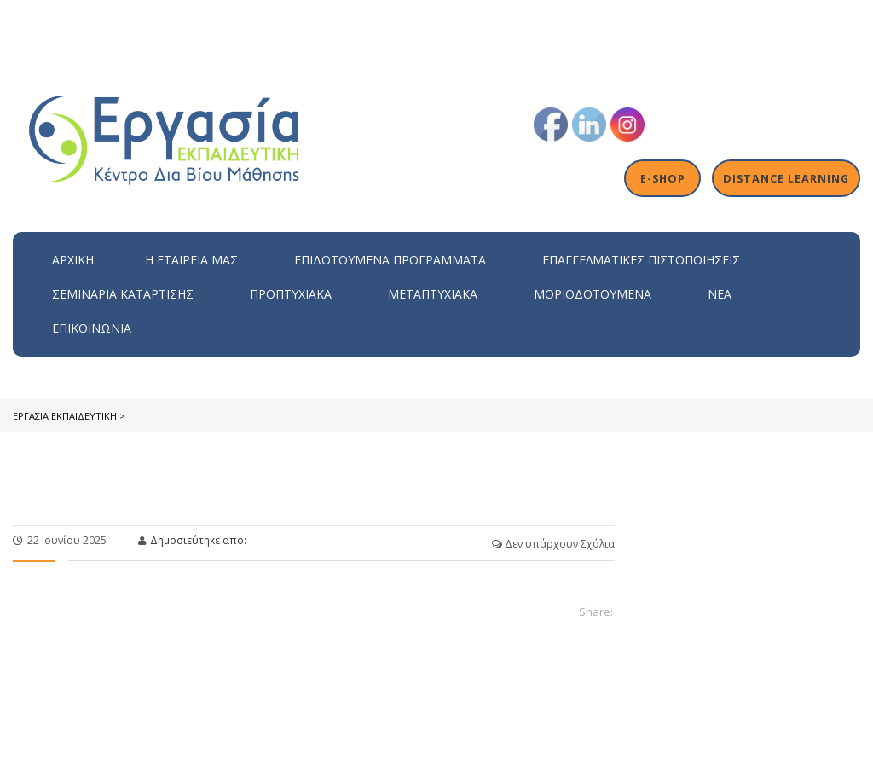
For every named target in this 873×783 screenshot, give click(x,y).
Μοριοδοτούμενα (592, 294)
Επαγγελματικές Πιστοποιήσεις (641, 260)
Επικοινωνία (91, 328)
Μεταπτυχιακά (432, 294)
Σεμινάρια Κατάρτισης (123, 294)
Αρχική (73, 260)
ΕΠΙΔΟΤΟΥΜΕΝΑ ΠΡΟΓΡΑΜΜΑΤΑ (390, 260)
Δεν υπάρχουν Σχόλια (553, 543)
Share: (596, 611)
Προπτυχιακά (291, 294)
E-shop (666, 178)
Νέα (719, 294)
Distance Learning (787, 178)
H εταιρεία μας (191, 260)
